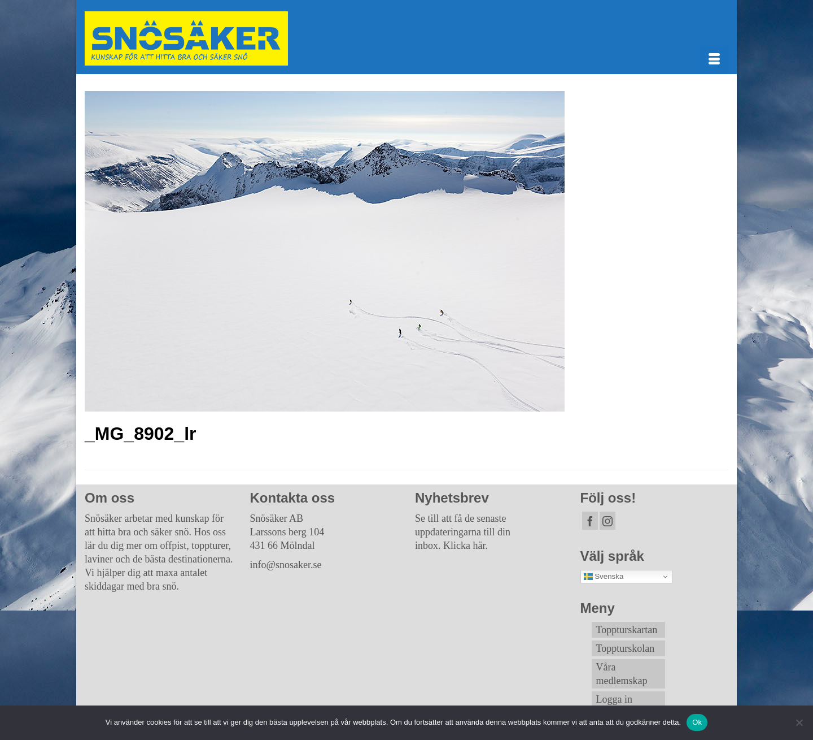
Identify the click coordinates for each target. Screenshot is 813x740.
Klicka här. (465, 545)
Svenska (604, 576)
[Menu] (714, 60)
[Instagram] (607, 521)
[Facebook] (590, 521)
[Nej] (799, 722)
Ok (697, 722)
